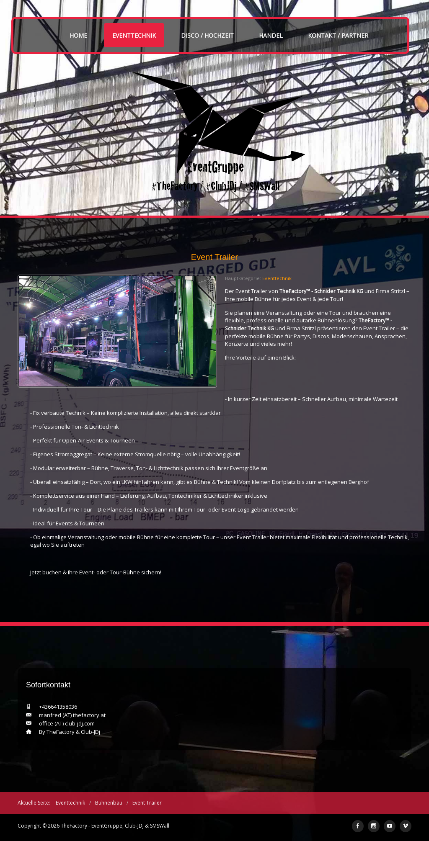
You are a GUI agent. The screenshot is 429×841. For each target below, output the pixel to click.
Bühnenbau (108, 802)
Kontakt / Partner (338, 35)
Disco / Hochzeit (207, 35)
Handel (271, 35)
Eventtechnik (134, 35)
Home (78, 35)
